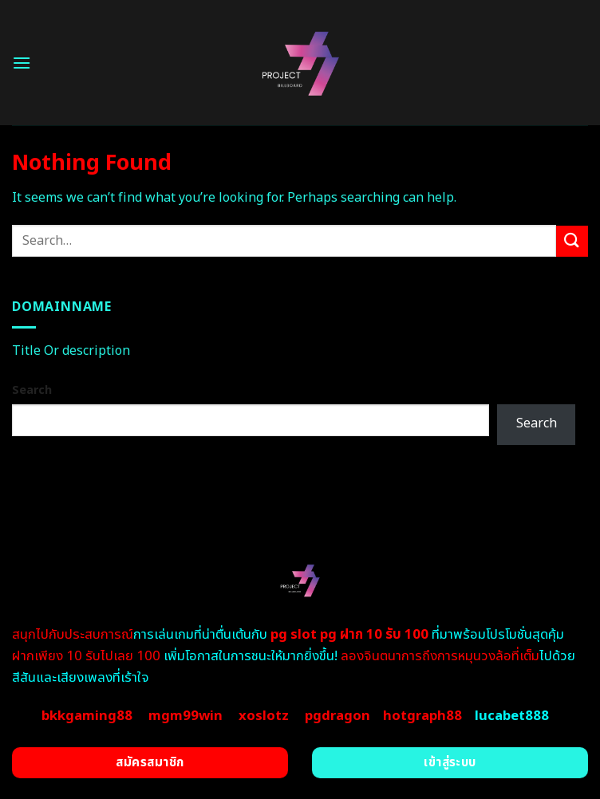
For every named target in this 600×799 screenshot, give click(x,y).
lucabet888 (512, 716)
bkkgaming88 (86, 716)
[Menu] (21, 62)
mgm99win (185, 716)
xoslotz (264, 716)
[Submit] (572, 241)
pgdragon (337, 716)
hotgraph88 (422, 716)
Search (32, 390)
